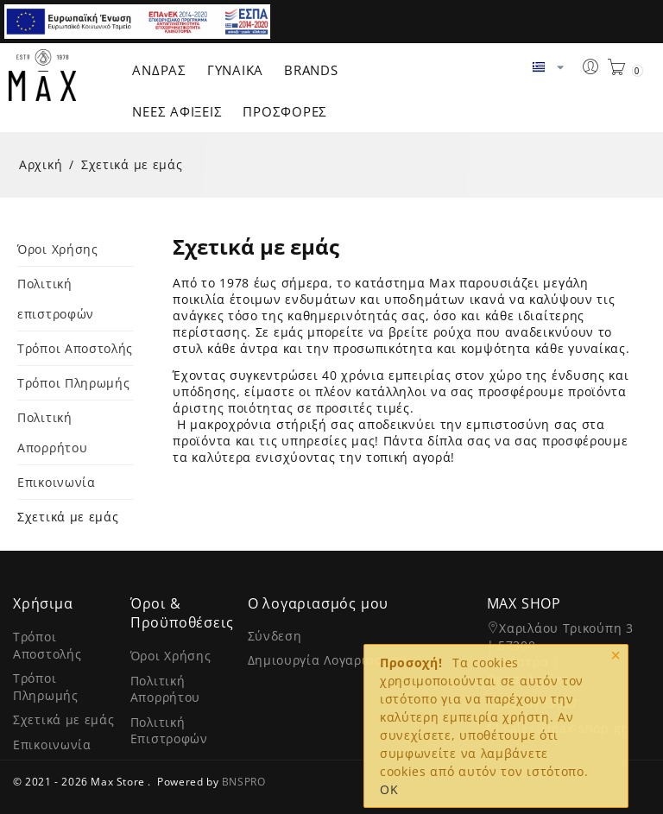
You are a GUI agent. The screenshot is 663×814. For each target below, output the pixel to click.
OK (389, 789)
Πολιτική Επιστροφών (169, 731)
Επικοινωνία (56, 482)
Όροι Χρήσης (57, 249)
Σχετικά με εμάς (68, 516)
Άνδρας (159, 70)
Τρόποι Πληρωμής (73, 383)
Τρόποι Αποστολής (75, 348)
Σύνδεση (275, 636)
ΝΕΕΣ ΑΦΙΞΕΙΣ (177, 111)
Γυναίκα (235, 70)
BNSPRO (244, 781)
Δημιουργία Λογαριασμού (327, 660)
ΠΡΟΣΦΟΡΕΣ (285, 111)
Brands (311, 70)
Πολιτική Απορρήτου (165, 689)
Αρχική (40, 164)
